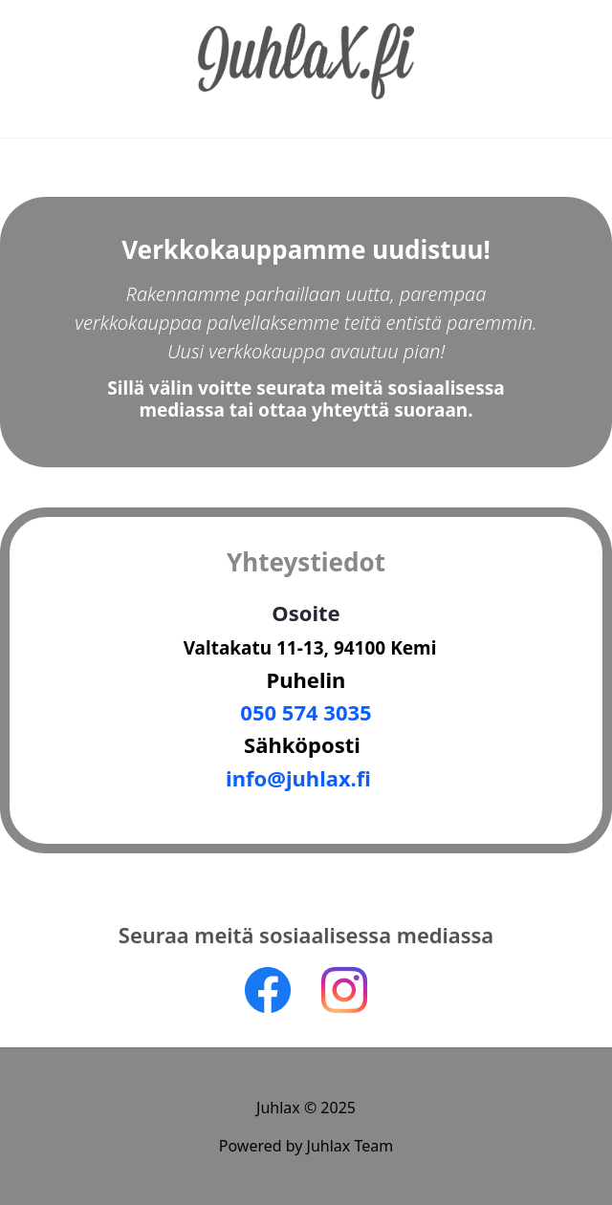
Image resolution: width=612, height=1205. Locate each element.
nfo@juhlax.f (298, 778)
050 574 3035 (305, 712)
